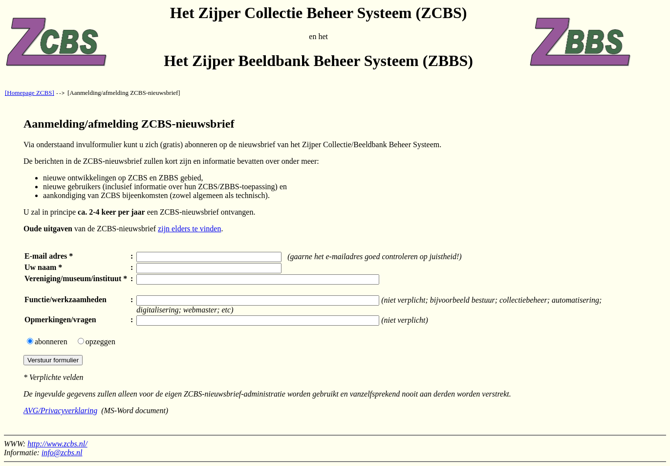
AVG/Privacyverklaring (60, 410)
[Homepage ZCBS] (29, 92)
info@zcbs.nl (62, 452)
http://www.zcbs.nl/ (57, 444)
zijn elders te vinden (189, 228)
